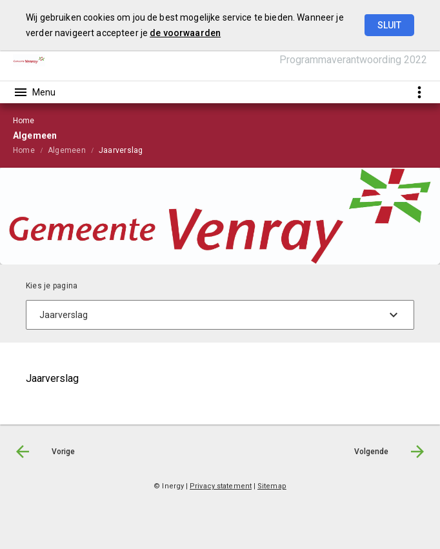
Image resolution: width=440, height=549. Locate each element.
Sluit (389, 25)
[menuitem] (30, 149)
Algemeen (67, 150)
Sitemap (271, 486)
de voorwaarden (185, 33)
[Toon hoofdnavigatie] (34, 92)
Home (24, 150)
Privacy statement (221, 486)
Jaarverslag (121, 150)
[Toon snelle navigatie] (419, 92)
